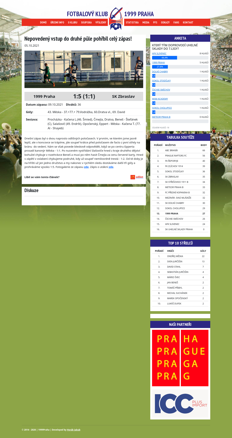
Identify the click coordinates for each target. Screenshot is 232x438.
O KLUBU (72, 22)
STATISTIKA (132, 22)
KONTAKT (188, 22)
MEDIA (145, 22)
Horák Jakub (73, 429)
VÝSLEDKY (101, 22)
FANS (176, 22)
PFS (155, 22)
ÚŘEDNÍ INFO (57, 22)
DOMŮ (43, 22)
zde (111, 167)
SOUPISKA (86, 22)
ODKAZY (165, 22)
